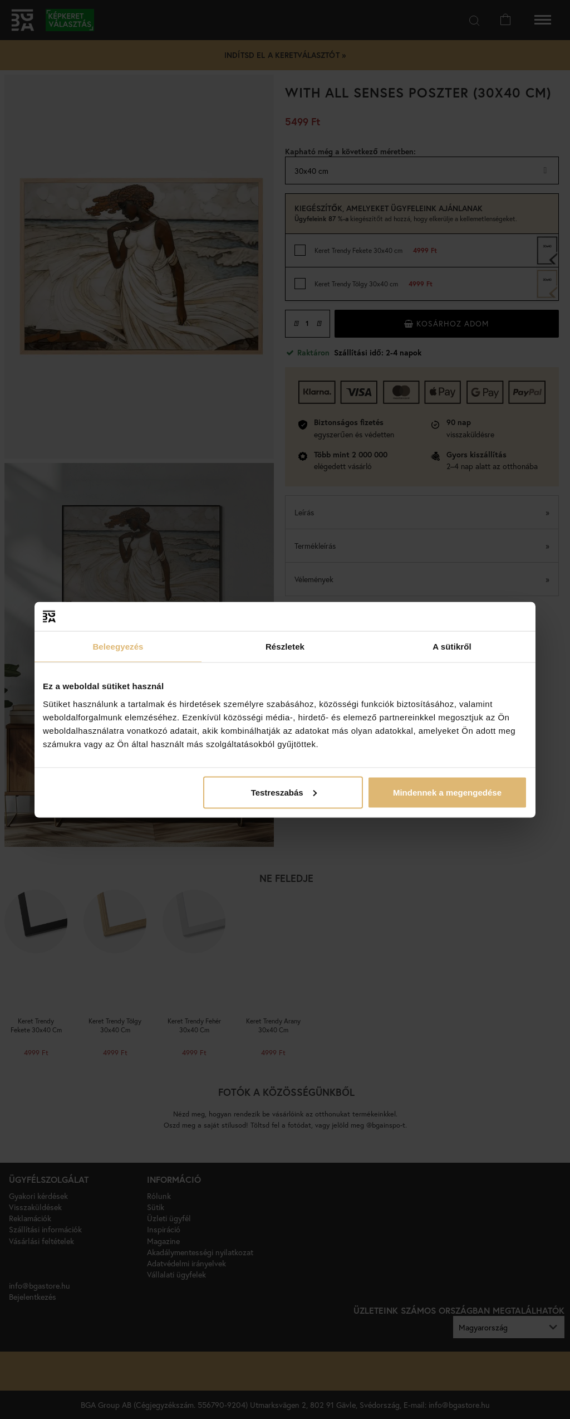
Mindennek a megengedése (447, 792)
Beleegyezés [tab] (117, 646)
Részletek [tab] (285, 646)
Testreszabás (284, 792)
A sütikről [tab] (452, 646)
